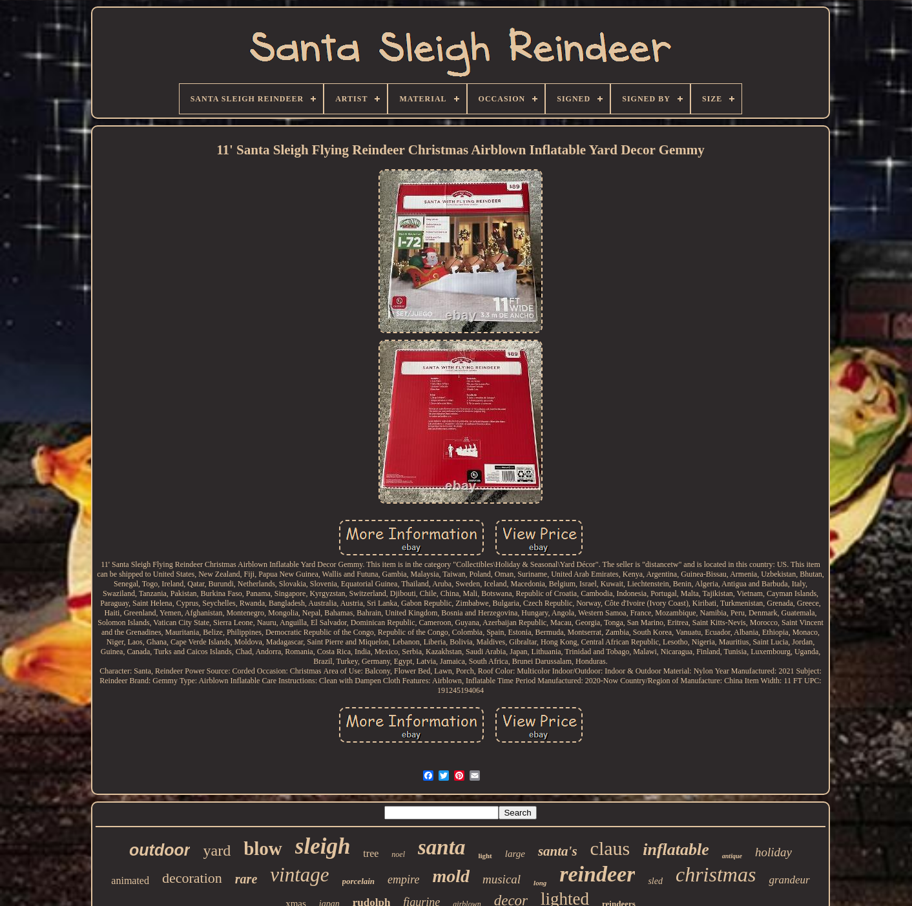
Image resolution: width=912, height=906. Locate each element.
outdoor (159, 850)
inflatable (676, 849)
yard (217, 850)
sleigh (323, 846)
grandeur (789, 880)
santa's (557, 851)
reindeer (597, 874)
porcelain (358, 881)
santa (441, 847)
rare (246, 879)
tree (370, 853)
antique (732, 856)
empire (403, 879)
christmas (716, 874)
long (540, 883)
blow (263, 848)
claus (610, 848)
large (515, 854)
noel (398, 854)
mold (451, 876)
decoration (192, 878)
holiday (773, 852)
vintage (299, 874)
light (485, 856)
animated (130, 880)
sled (655, 881)
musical (501, 879)
